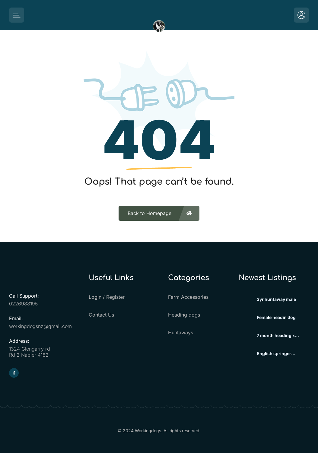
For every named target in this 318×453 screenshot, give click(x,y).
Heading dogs (184, 315)
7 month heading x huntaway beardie (276, 335)
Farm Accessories (188, 297)
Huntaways (180, 333)
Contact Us (101, 315)
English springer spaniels (274, 353)
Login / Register (107, 297)
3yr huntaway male (276, 299)
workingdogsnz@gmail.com (40, 326)
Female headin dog (276, 317)
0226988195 (23, 304)
